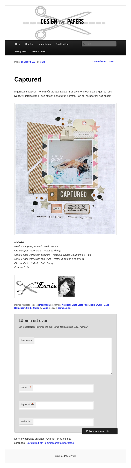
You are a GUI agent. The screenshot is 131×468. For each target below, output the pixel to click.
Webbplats (26, 421)
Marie (42, 62)
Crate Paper (83, 305)
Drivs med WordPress (65, 456)
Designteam (21, 51)
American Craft (69, 305)
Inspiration (44, 305)
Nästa (112, 62)
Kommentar (26, 340)
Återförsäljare (62, 44)
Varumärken (45, 44)
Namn (26, 387)
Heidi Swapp (96, 305)
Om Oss (29, 44)
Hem (17, 44)
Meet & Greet (39, 51)
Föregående (99, 62)
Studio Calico (32, 308)
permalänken (64, 308)
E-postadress (27, 404)
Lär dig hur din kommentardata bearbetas (50, 442)
